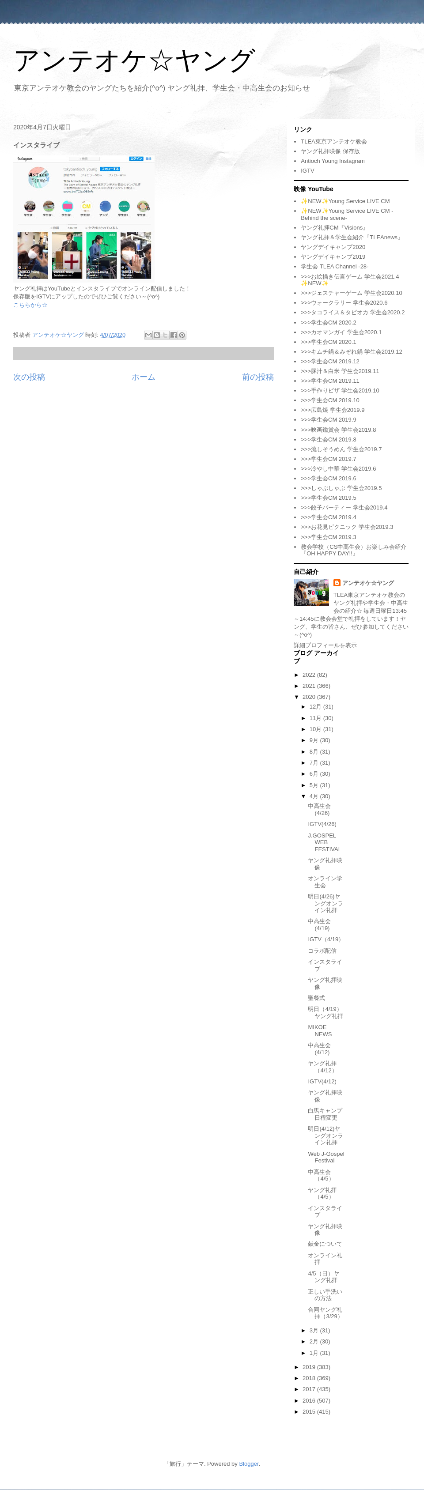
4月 (315, 796)
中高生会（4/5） (321, 1175)
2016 (310, 1400)
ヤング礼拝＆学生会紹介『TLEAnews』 (352, 237)
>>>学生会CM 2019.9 (328, 419)
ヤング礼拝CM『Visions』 (334, 227)
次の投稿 (29, 377)
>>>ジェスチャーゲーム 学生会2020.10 (351, 293)
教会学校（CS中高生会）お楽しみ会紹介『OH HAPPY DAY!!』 (353, 550)
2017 (310, 1389)
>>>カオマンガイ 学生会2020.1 (341, 332)
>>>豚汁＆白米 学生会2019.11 (340, 371)
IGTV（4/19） (326, 939)
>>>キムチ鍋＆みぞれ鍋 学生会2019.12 (351, 351)
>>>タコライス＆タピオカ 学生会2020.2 (353, 312)
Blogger (248, 1463)
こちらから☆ (30, 305)
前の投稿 (258, 377)
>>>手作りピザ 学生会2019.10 (340, 390)
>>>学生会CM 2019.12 (330, 361)
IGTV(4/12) (322, 1081)
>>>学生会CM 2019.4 (328, 517)
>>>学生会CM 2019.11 (330, 380)
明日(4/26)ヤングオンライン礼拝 (325, 903)
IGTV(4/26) (322, 824)
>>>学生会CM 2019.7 (328, 459)
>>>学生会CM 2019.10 (330, 400)
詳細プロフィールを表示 (325, 645)
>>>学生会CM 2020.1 (328, 342)
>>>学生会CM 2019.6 (328, 478)
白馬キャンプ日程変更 (325, 1114)
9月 (315, 740)
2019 (310, 1367)
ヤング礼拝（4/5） (322, 1193)
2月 (315, 1341)
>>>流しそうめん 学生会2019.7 (341, 449)
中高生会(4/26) (319, 809)
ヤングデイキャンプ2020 (333, 247)
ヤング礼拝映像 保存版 (330, 151)
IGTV (307, 170)
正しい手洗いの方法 (325, 1295)
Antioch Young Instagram (333, 161)
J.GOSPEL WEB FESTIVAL (324, 842)
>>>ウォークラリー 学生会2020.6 (344, 302)
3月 (315, 1330)
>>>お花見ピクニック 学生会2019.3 (347, 527)
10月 (316, 729)
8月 (315, 751)
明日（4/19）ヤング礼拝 (325, 1012)
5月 (315, 785)
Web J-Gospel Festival (326, 1157)
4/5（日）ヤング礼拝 (323, 1277)
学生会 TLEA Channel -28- (334, 266)
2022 (310, 674)
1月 (315, 1353)
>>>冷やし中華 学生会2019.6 (338, 468)
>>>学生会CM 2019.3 (328, 537)
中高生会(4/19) (319, 925)
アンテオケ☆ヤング (134, 60)
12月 (316, 706)
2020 (310, 697)
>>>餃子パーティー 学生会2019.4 (344, 507)
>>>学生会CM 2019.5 (328, 497)
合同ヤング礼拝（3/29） (325, 1313)
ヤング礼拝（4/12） (322, 1067)
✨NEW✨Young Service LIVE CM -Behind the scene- (347, 214)
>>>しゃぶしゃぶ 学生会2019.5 (341, 488)
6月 (315, 773)
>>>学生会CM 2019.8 (328, 439)
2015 (310, 1411)
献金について (325, 1244)
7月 (315, 762)
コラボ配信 (322, 950)
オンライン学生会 (325, 882)
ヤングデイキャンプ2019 (333, 256)
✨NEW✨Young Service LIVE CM (345, 201)
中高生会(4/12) (319, 1049)
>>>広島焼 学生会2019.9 (332, 410)
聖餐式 (316, 998)
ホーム (143, 377)
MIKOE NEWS (320, 1030)
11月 (316, 718)
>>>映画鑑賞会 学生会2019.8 (338, 429)
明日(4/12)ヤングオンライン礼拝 (325, 1135)
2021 (310, 686)
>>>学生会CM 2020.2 (328, 322)
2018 (310, 1378)
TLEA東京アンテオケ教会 (334, 141)
